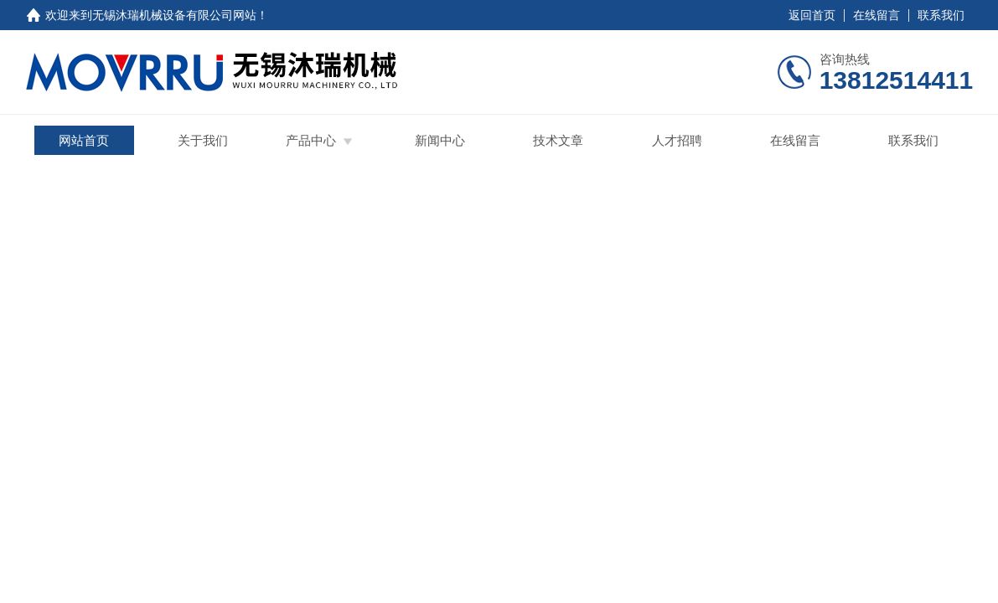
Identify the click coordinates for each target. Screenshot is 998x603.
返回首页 (812, 15)
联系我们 (941, 15)
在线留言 (876, 15)
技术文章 (558, 140)
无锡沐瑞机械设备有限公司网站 (174, 15)
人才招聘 (677, 140)
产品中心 (311, 140)
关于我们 (203, 140)
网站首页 (84, 140)
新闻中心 (440, 140)
